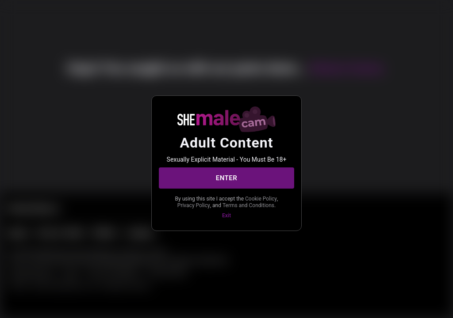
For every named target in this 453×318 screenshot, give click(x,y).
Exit (226, 215)
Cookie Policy (261, 199)
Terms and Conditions (248, 205)
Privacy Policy (193, 205)
